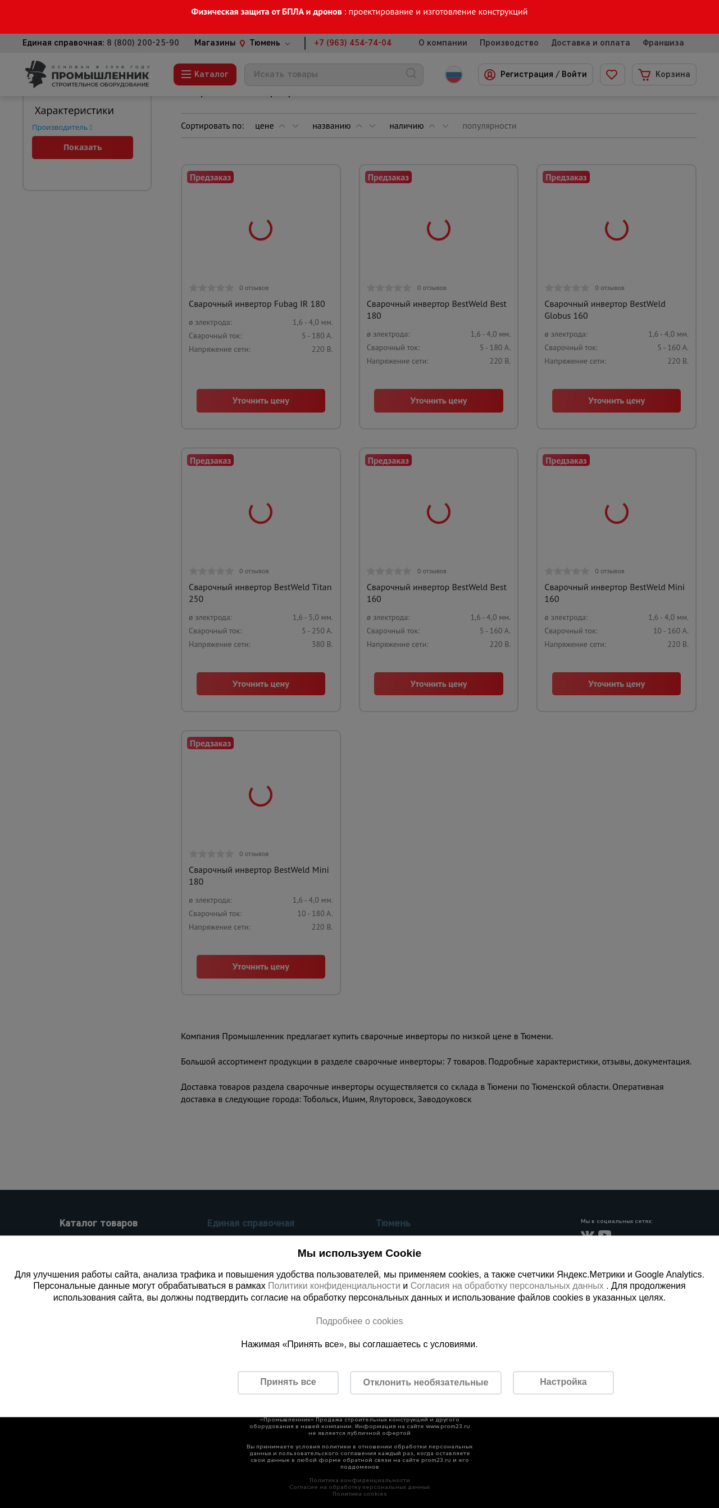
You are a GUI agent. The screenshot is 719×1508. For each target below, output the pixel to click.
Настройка (563, 1382)
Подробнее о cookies (359, 1321)
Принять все (288, 1382)
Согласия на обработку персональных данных (509, 1286)
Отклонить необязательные (426, 1382)
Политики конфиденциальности (334, 1286)
